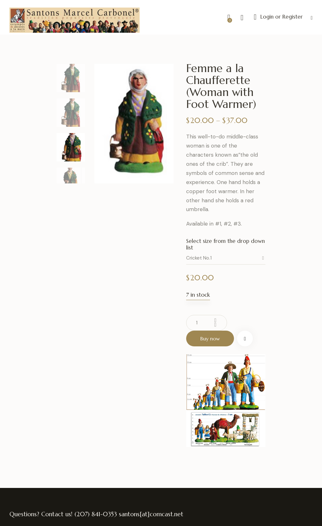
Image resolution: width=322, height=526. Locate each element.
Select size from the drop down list (225, 244)
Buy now (210, 338)
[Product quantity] (206, 323)
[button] (312, 17)
